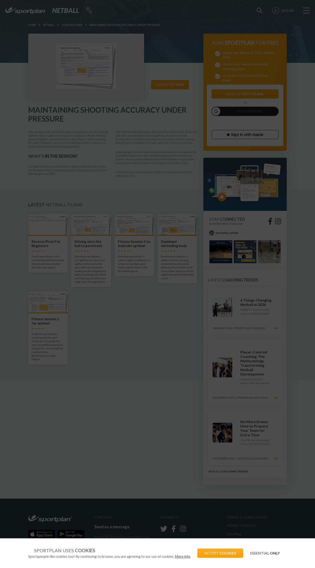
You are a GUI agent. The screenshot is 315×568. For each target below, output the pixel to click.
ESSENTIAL (265, 553)
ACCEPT (220, 553)
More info (182, 556)
